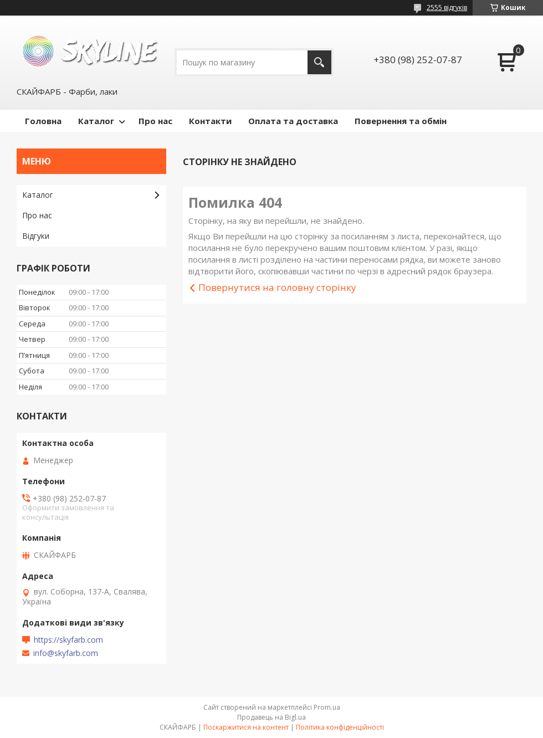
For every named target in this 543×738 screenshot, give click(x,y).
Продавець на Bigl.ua (271, 717)
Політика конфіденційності (340, 727)
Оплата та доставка (293, 120)
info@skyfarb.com (65, 653)
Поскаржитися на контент (246, 727)
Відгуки (35, 235)
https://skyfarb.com (68, 640)
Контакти (210, 120)
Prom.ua (327, 707)
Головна (43, 120)
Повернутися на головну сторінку (277, 287)
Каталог (96, 120)
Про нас (155, 120)
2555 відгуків (447, 7)
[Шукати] (319, 62)
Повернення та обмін (401, 120)
